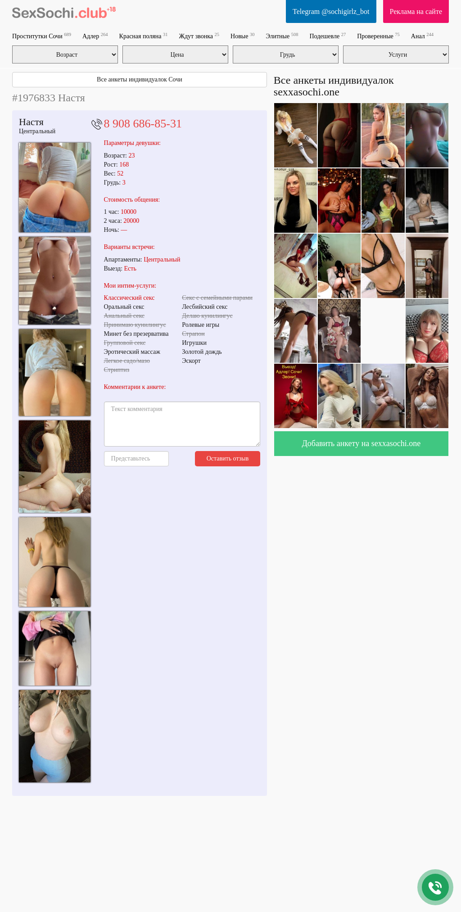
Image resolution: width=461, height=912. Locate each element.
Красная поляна (143, 36)
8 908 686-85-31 (143, 123)
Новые (242, 36)
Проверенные (378, 36)
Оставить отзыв (228, 458)
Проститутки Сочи (41, 36)
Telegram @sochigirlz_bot (331, 11)
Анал (422, 36)
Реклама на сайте (416, 11)
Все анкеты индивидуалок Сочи (139, 79)
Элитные (282, 36)
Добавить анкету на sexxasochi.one (361, 443)
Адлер (95, 36)
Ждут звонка (199, 36)
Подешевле (327, 36)
